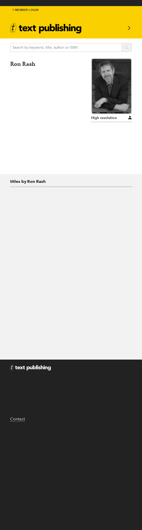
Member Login (25, 10)
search (127, 48)
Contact (17, 419)
